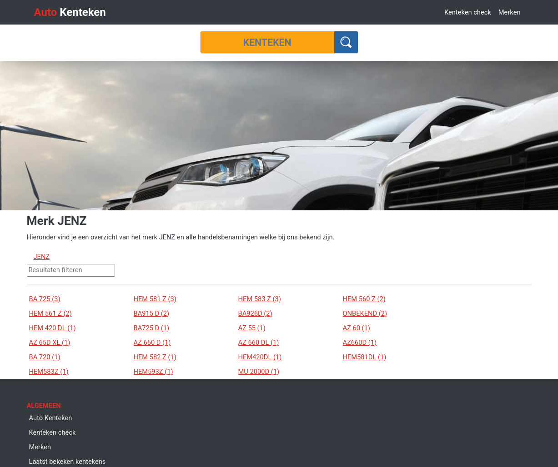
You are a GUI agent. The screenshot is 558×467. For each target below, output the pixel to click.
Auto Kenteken (50, 418)
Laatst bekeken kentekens (67, 461)
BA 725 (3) (44, 299)
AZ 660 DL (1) (258, 342)
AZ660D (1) (360, 342)
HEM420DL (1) (260, 357)
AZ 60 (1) (356, 328)
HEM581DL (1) (365, 357)
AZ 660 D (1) (152, 342)
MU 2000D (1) (259, 372)
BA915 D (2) (152, 313)
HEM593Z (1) (153, 372)
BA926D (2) (255, 313)
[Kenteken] (267, 42)
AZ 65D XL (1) (49, 342)
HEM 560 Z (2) (364, 299)
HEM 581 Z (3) (155, 299)
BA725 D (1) (152, 328)
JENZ (42, 257)
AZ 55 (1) (252, 328)
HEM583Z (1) (49, 372)
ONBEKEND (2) (365, 313)
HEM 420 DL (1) (52, 328)
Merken (509, 12)
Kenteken (70, 12)
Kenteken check (467, 12)
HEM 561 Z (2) (50, 313)
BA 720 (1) (44, 357)
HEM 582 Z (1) (155, 357)
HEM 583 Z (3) (259, 299)
